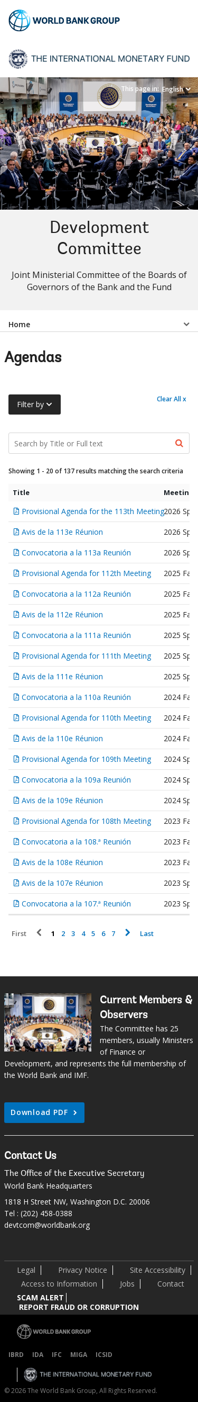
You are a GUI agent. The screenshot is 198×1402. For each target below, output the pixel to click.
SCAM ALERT (40, 1297)
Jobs (127, 1284)
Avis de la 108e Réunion (62, 862)
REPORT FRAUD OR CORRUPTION (79, 1307)
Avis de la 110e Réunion (62, 738)
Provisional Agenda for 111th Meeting (86, 656)
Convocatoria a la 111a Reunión (76, 635)
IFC (57, 1354)
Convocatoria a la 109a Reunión (76, 780)
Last (147, 933)
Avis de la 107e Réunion (62, 883)
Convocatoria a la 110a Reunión (76, 697)
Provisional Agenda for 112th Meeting (86, 573)
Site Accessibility (157, 1270)
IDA (37, 1354)
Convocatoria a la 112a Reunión (76, 594)
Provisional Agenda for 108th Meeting (86, 821)
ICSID (104, 1354)
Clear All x (171, 398)
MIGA (78, 1354)
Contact (170, 1284)
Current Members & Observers (146, 1008)
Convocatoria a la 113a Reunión (76, 552)
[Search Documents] (99, 443)
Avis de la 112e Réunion (62, 614)
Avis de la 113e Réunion (62, 532)
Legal (26, 1270)
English (172, 89)
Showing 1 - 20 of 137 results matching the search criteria (95, 470)
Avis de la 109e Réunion (62, 800)
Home (19, 324)
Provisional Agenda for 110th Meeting (86, 718)
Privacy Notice (82, 1270)
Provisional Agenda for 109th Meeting (86, 759)
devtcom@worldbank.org (47, 1225)
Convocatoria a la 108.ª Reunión (76, 842)
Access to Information (59, 1284)
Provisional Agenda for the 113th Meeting (93, 511)
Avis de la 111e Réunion (62, 676)
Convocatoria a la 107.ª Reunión (76, 903)
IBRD (16, 1354)
